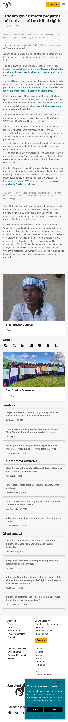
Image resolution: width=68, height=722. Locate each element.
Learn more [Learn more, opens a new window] (32, 704)
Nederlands (40, 662)
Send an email (14, 652)
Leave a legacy (42, 621)
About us (11, 621)
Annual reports (14, 631)
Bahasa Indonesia (43, 675)
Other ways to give (44, 631)
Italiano (38, 658)
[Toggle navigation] (63, 4)
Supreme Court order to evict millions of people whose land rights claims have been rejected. (33, 72)
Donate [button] (53, 5)
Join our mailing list (16, 648)
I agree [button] (35, 709)
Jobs (9, 627)
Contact (11, 637)
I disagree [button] (53, 709)
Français (39, 655)
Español (39, 652)
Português (40, 665)
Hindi (37, 668)
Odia (37, 671)
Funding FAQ (41, 634)
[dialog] (45, 699)
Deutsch (39, 648)
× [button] (62, 682)
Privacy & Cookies (16, 634)
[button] (45, 715)
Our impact (12, 624)
